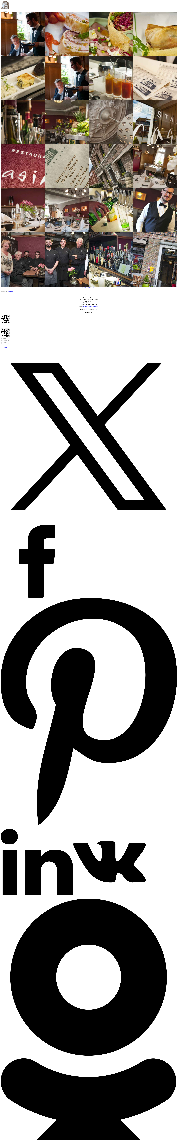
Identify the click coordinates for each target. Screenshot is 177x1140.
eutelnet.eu (10, 291)
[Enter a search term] (89, 11)
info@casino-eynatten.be (90, 306)
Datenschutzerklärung (88, 287)
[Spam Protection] (1, 348)
